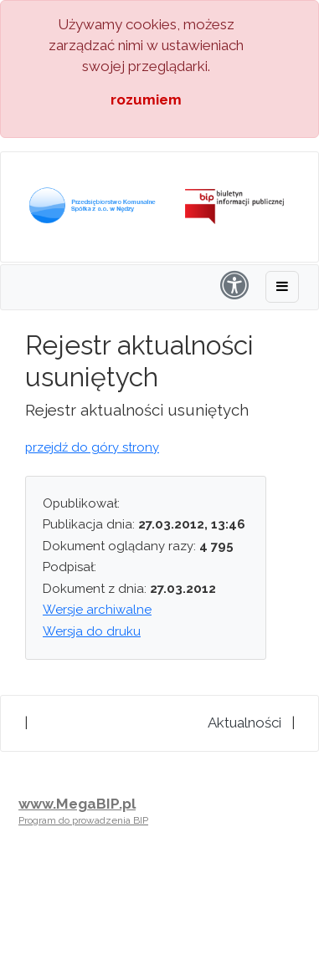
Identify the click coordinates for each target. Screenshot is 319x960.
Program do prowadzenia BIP (83, 820)
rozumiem (146, 99)
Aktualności (244, 722)
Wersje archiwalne (97, 609)
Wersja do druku (92, 631)
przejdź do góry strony (92, 447)
